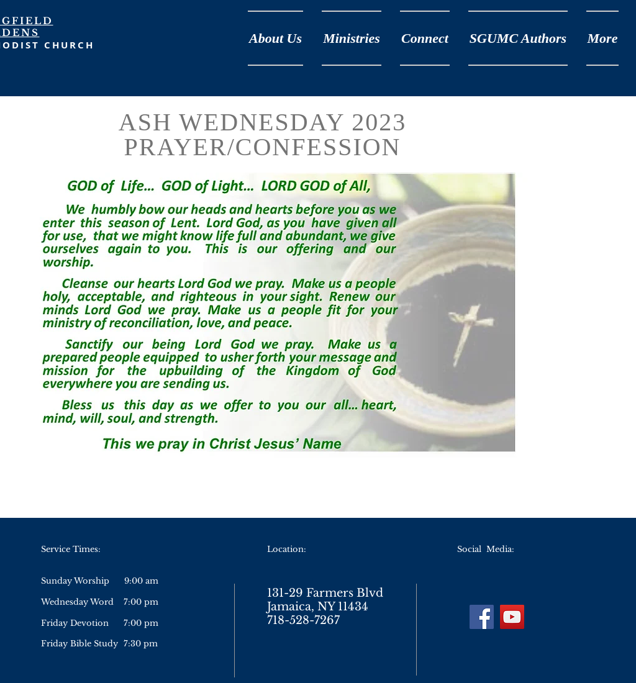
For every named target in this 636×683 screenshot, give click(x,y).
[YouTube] (512, 617)
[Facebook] (482, 617)
